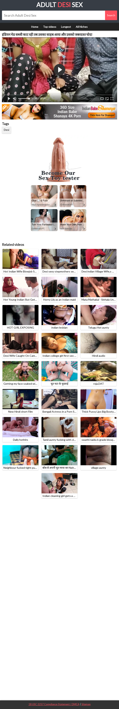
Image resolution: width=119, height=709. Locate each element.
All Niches (82, 26)
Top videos (49, 26)
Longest (66, 26)
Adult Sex (59, 4)
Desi (6, 129)
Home (34, 26)
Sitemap (86, 704)
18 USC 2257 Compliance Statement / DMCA (54, 704)
